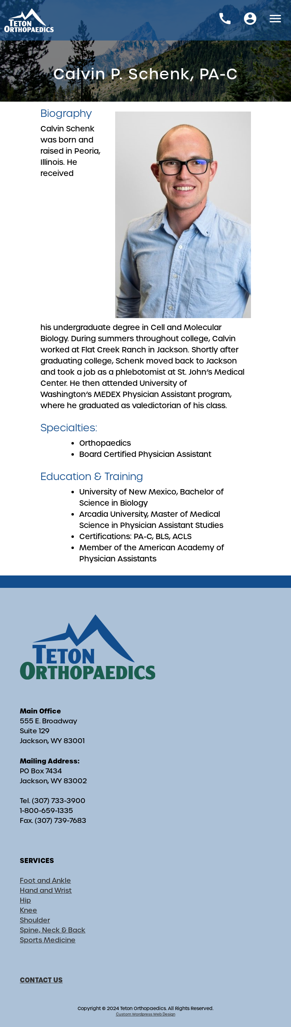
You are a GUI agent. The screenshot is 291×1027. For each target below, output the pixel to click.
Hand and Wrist (46, 890)
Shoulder (35, 920)
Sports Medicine (48, 940)
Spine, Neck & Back (52, 930)
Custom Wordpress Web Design (145, 1014)
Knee (28, 910)
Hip (25, 900)
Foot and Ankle (45, 880)
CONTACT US (41, 979)
